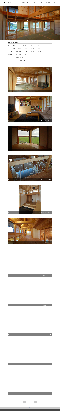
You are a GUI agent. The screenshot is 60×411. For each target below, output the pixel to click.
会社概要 (54, 2)
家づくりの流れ (29, 2)
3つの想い (35, 2)
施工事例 (23, 2)
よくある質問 (42, 2)
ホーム (17, 2)
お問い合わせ (48, 2)
